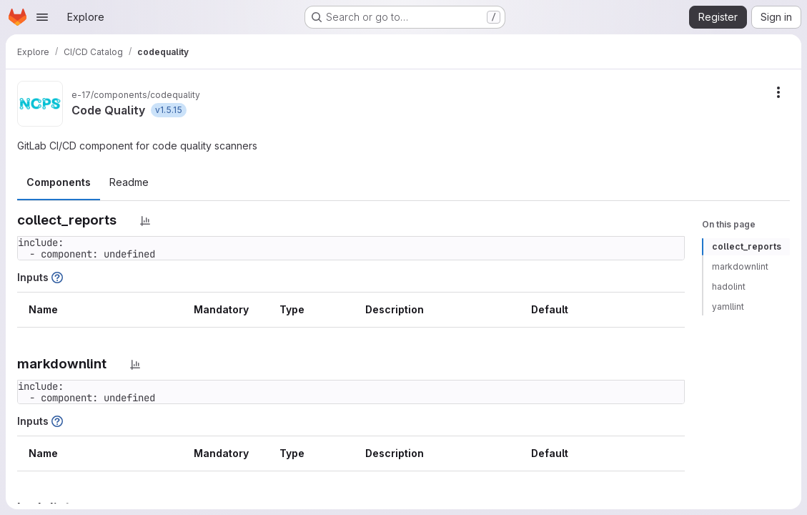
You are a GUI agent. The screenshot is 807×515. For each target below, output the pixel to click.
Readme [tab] (129, 182)
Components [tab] (58, 182)
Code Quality (108, 110)
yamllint (728, 306)
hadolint (729, 286)
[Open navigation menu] (42, 17)
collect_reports (746, 246)
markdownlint (740, 266)
